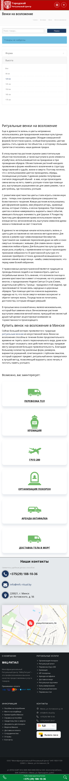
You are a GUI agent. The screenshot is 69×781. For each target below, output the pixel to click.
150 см (8, 89)
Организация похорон (48, 647)
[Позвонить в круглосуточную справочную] (4, 778)
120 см (8, 79)
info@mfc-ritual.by (20, 570)
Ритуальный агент (47, 650)
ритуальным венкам (13, 320)
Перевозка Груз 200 (47, 653)
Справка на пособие (13, 704)
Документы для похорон (14, 710)
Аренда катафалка (47, 663)
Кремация (43, 656)
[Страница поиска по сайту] (65, 778)
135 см (8, 84)
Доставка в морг (46, 666)
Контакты (8, 726)
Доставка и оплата (12, 717)
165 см (8, 94)
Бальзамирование (47, 672)
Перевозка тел (45, 678)
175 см (8, 99)
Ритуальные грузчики (48, 669)
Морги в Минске (11, 713)
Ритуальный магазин (48, 675)
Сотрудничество (11, 720)
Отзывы (7, 723)
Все (6, 68)
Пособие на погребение (14, 695)
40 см (7, 73)
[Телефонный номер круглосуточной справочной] (34, 778)
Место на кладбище (12, 698)
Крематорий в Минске (13, 701)
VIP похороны (45, 659)
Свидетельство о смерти (15, 707)
